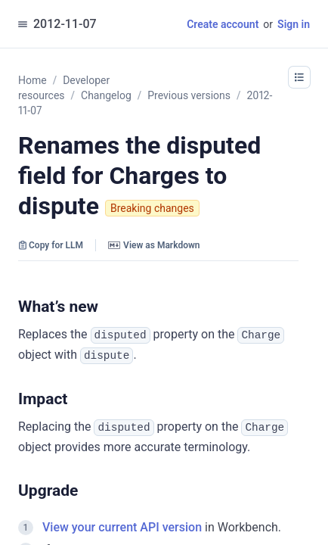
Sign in (293, 24)
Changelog (106, 95)
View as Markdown (154, 245)
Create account (222, 24)
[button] (299, 77)
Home (32, 80)
